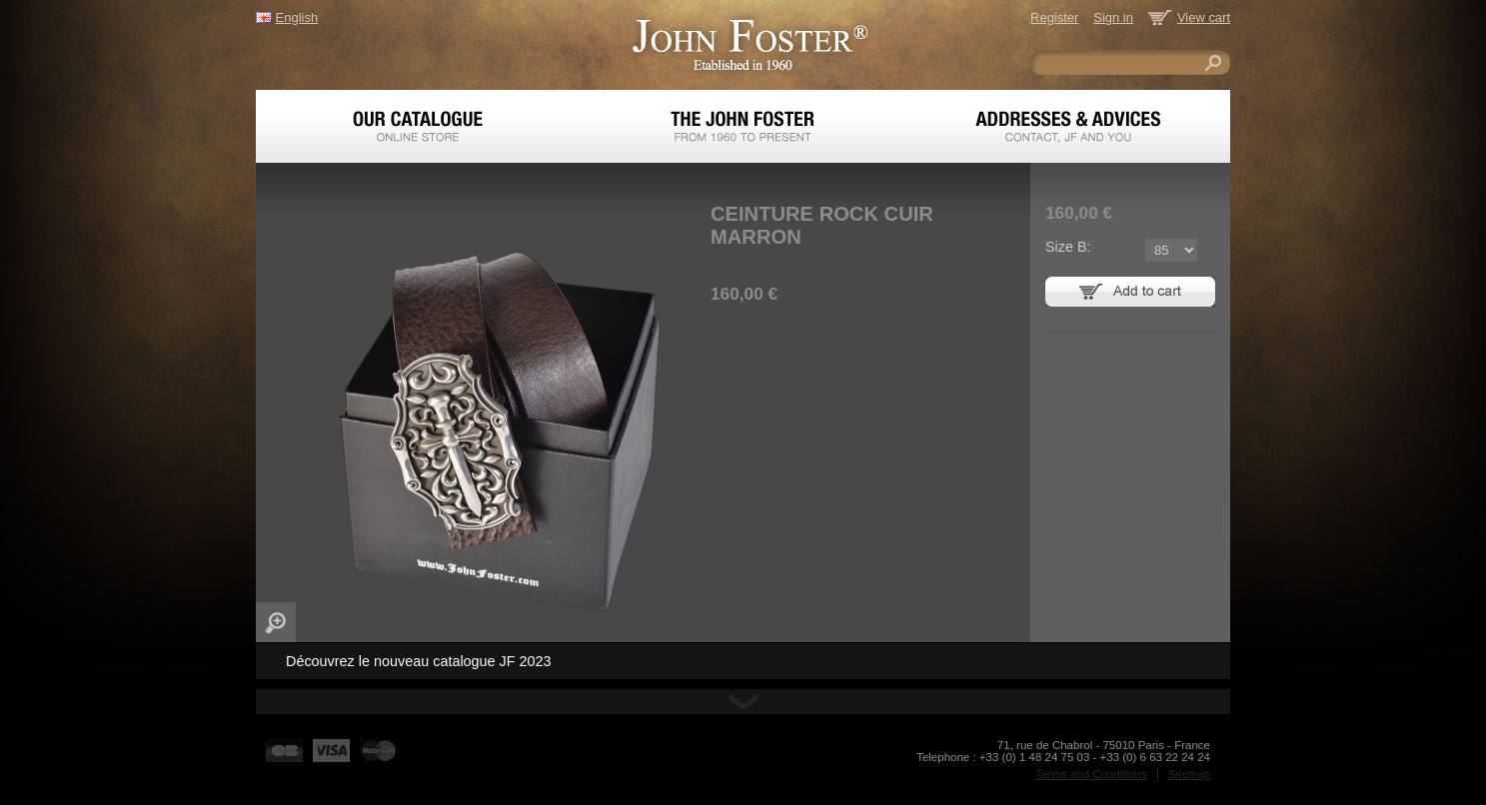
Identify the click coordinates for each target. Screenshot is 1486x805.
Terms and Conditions (1090, 774)
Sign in (1113, 17)
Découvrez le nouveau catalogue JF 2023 (419, 661)
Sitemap (1189, 774)
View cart (1203, 17)
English (297, 17)
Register (1054, 17)
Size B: (1068, 247)
